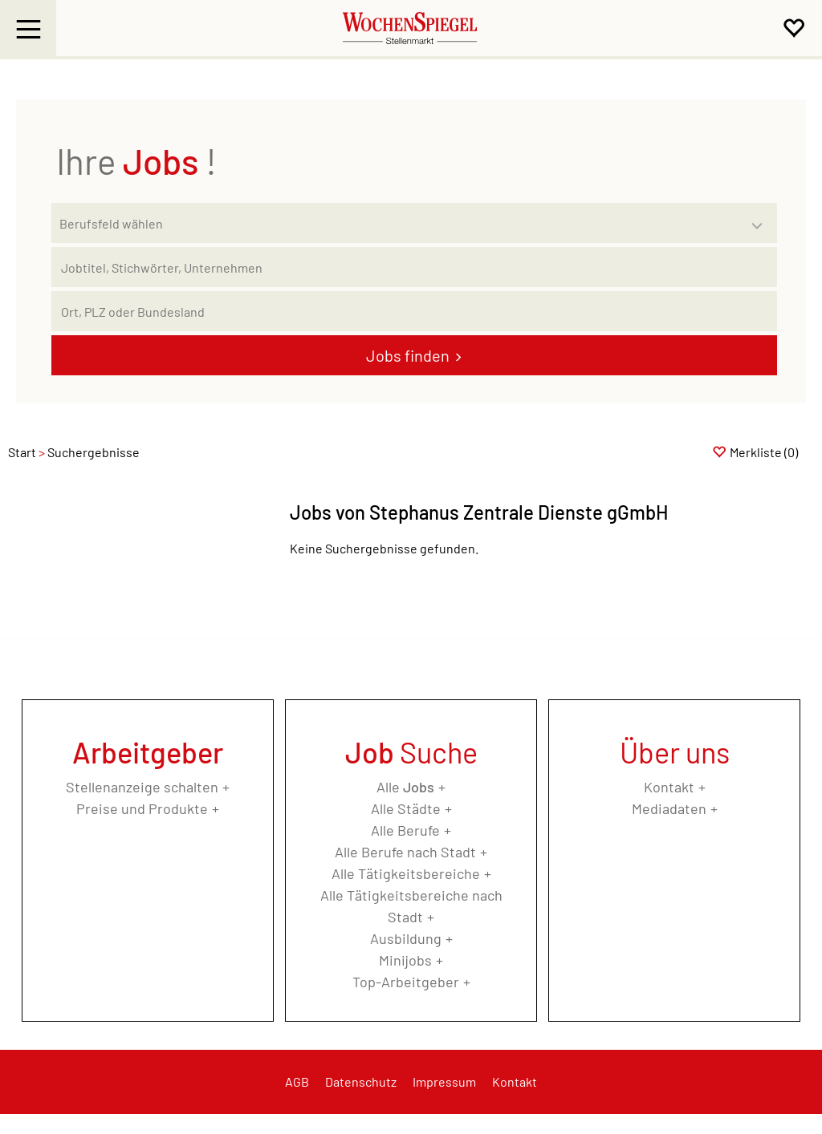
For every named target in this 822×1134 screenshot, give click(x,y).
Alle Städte (406, 808)
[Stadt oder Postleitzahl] (414, 311)
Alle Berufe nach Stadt (405, 852)
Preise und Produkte (142, 808)
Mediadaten (669, 808)
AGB (297, 1081)
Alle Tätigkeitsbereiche (406, 873)
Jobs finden (408, 355)
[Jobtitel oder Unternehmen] (414, 267)
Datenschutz (361, 1081)
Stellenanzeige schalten (142, 787)
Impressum (444, 1081)
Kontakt (669, 787)
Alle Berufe (405, 830)
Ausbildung (406, 938)
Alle (405, 787)
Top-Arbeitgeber (405, 981)
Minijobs (405, 960)
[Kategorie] (398, 223)
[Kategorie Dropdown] (761, 219)
